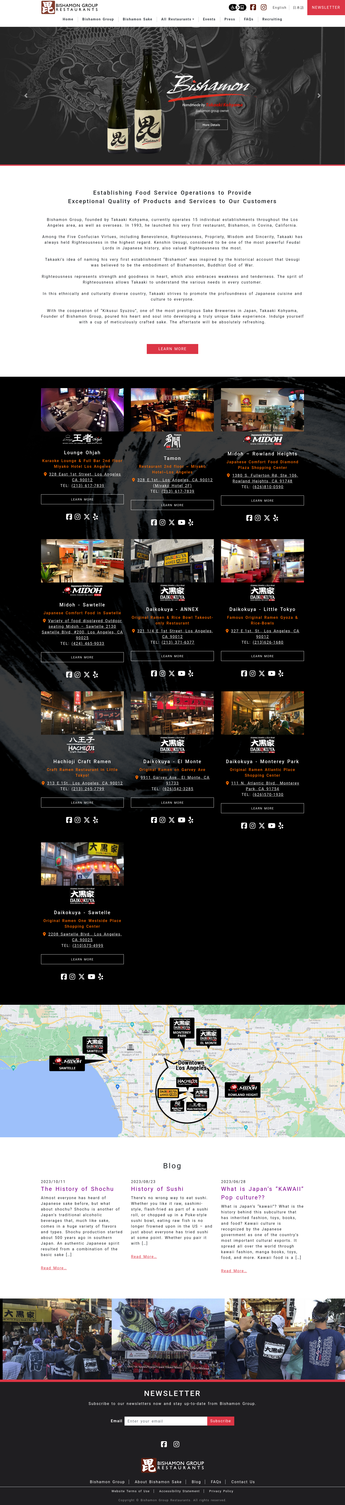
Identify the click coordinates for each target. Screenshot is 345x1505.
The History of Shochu (77, 1189)
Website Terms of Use (130, 1491)
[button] (177, 19)
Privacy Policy (221, 1491)
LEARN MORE (172, 349)
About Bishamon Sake (158, 1482)
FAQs (216, 1482)
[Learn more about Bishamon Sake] (172, 96)
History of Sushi (157, 1189)
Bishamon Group (107, 1482)
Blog (196, 1482)
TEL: (82, 485)
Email (117, 1421)
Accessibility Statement (179, 1491)
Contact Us (243, 1482)
